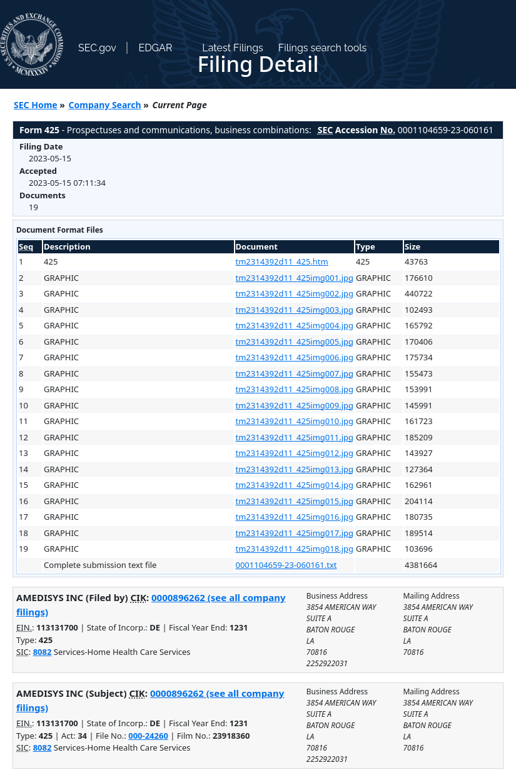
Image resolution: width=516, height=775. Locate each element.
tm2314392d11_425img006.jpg (295, 357)
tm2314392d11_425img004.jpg (295, 325)
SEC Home (36, 105)
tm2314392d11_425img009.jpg (295, 405)
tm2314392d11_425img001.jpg (295, 277)
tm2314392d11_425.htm (282, 261)
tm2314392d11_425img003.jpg (295, 309)
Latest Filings (232, 48)
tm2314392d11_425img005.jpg (295, 341)
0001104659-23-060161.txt (286, 564)
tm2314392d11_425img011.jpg (295, 437)
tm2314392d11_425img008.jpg (295, 389)
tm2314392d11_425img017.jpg (295, 533)
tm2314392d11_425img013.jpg (295, 469)
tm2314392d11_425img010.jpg (295, 421)
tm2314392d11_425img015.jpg (295, 501)
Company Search (105, 105)
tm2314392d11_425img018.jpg (295, 548)
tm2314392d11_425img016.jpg (295, 516)
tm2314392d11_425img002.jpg (295, 293)
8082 (42, 651)
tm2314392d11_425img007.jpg (295, 373)
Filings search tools (322, 48)
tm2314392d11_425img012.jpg (295, 452)
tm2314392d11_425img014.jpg (295, 484)
